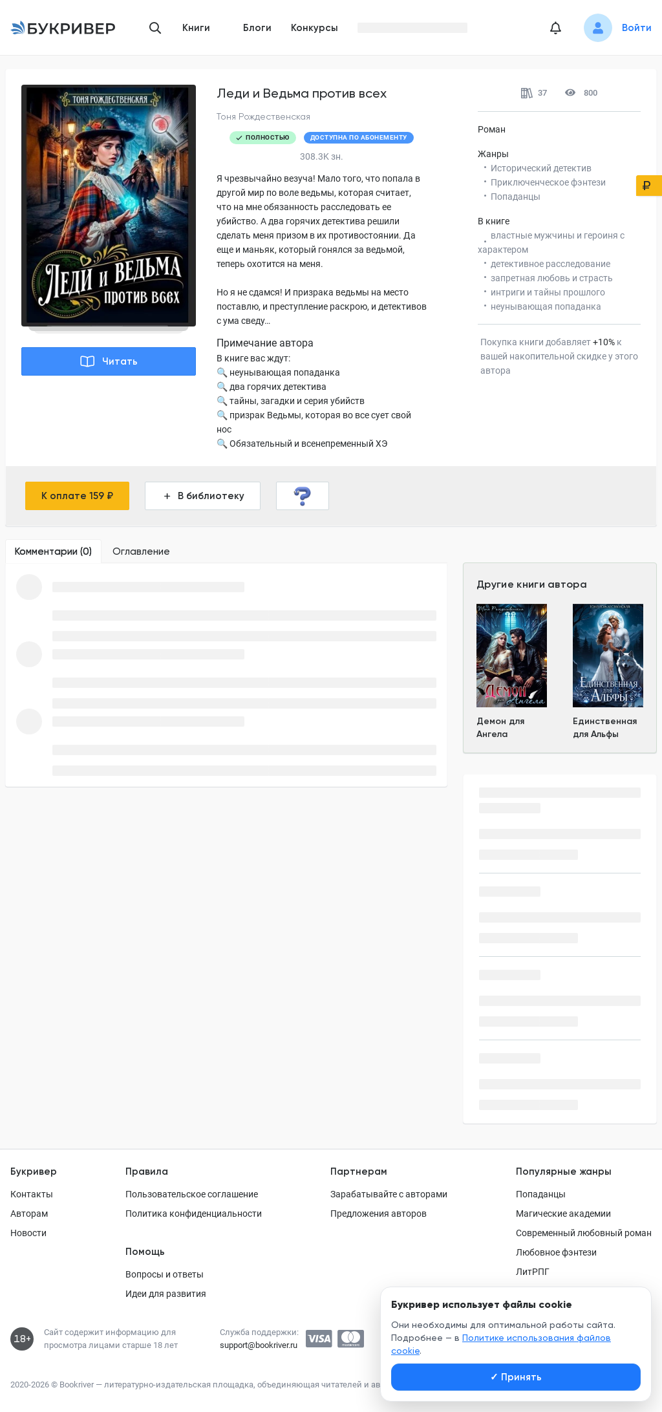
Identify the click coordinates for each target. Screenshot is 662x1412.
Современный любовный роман (584, 1233)
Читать (109, 361)
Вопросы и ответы (164, 1274)
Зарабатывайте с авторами (388, 1194)
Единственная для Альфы (605, 728)
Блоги (257, 28)
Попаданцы (541, 1194)
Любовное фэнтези (556, 1252)
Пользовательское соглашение (191, 1194)
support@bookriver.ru (258, 1345)
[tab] (53, 551)
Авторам (29, 1213)
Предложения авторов (378, 1213)
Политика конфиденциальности (193, 1213)
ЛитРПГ (533, 1272)
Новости (28, 1233)
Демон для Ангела (500, 728)
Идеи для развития (165, 1294)
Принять (516, 1377)
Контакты (31, 1194)
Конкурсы (314, 28)
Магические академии (563, 1213)
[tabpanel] (226, 675)
